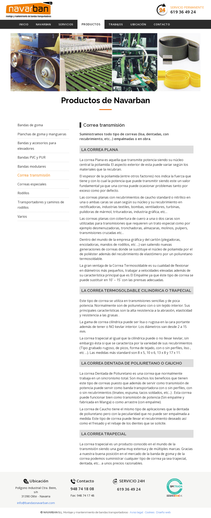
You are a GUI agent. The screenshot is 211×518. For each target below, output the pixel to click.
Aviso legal (136, 512)
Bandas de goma (30, 125)
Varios (22, 216)
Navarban (43, 24)
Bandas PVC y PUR (32, 157)
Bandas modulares (32, 166)
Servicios (66, 24)
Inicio (23, 24)
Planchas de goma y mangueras (42, 134)
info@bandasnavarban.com (36, 503)
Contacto (162, 24)
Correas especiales (32, 184)
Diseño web (163, 512)
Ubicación (138, 24)
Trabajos (116, 24)
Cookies (149, 512)
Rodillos (23, 193)
